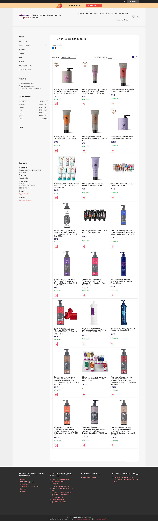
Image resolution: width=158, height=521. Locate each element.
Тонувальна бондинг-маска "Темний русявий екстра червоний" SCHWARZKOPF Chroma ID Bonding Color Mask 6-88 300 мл (123, 380)
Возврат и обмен (122, 20)
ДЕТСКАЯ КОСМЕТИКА (59, 502)
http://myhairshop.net (25, 194)
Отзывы (21, 61)
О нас (102, 13)
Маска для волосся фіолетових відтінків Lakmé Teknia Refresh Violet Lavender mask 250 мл (94, 91)
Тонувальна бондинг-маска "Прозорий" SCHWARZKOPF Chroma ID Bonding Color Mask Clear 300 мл (65, 233)
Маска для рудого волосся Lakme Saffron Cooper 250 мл (65, 137)
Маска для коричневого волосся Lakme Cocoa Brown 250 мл (94, 138)
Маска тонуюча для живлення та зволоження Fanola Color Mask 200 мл (94, 378)
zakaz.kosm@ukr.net (25, 200)
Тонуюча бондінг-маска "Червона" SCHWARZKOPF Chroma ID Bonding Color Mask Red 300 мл (65, 331)
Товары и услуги (91, 13)
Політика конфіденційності (101, 519)
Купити (56, 103)
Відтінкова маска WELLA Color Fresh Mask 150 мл (122, 184)
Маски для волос (57, 497)
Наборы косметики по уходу (123, 477)
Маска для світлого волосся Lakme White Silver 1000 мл (122, 137)
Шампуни (55, 483)
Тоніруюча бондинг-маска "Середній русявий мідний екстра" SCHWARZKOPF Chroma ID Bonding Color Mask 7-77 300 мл (66, 431)
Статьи (21, 53)
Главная (81, 13)
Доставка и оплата (121, 13)
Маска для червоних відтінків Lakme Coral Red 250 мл (122, 90)
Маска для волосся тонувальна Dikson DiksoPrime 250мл (94, 231)
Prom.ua (88, 517)
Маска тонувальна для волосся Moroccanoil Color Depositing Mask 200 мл (66, 185)
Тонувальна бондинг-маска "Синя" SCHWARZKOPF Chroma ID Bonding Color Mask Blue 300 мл (123, 232)
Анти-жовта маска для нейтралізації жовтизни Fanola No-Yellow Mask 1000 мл (94, 330)
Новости (22, 49)
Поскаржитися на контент (84, 519)
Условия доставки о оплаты (29, 486)
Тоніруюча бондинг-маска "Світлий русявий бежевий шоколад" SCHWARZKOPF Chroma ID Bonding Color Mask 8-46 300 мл (123, 431)
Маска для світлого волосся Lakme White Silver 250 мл (93, 184)
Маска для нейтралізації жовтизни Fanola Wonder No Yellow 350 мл (121, 281)
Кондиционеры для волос (60, 486)
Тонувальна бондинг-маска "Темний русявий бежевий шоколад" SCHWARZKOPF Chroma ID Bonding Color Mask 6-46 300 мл (66, 380)
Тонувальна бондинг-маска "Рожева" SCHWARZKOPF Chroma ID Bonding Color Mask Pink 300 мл (93, 282)
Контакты (109, 13)
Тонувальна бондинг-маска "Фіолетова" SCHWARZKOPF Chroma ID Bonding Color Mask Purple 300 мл (65, 282)
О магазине (24, 484)
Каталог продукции (26, 482)
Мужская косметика (89, 477)
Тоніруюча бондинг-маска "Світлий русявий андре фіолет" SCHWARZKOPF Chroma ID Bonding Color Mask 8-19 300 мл (94, 430)
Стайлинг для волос (58, 499)
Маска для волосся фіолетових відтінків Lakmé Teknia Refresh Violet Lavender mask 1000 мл (66, 91)
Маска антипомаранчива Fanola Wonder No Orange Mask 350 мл (123, 329)
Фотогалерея (23, 41)
